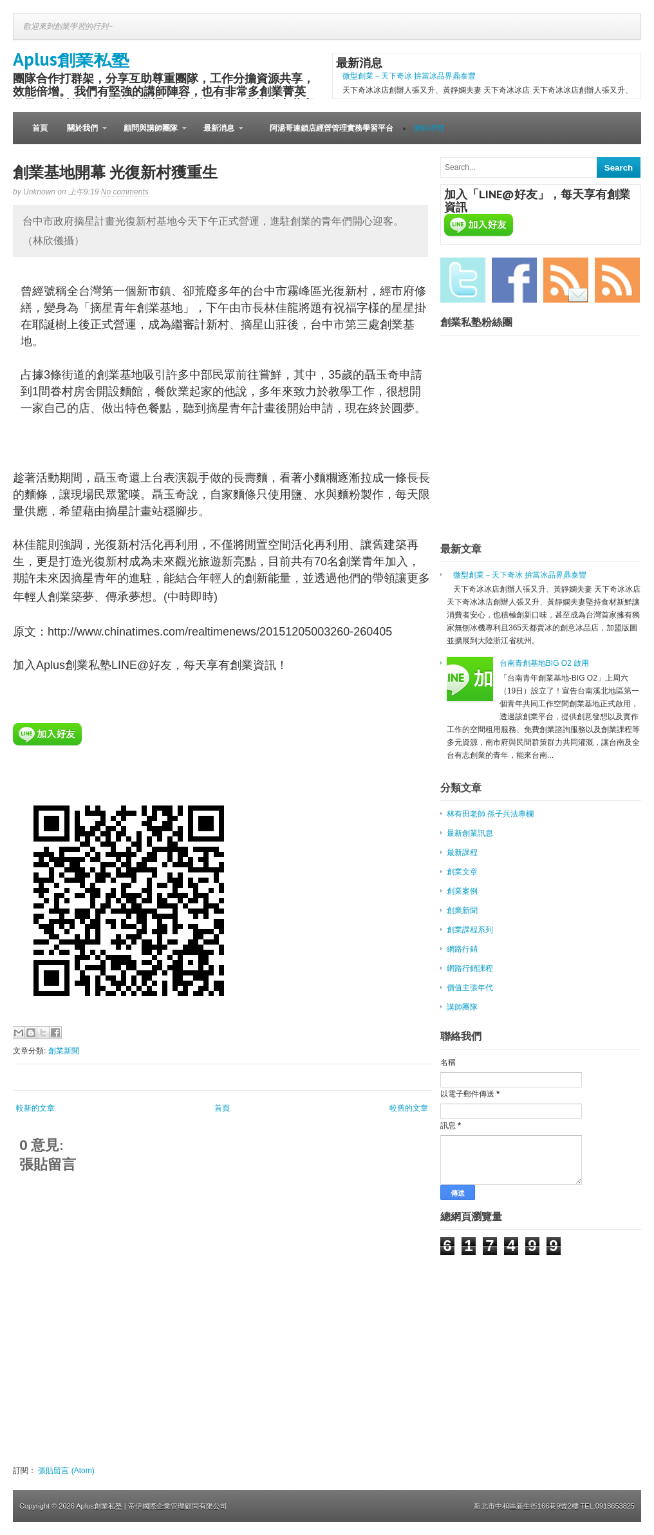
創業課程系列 (470, 929)
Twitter (462, 280)
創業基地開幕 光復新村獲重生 (115, 172)
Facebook (514, 280)
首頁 (40, 128)
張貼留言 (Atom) (66, 1470)
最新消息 (218, 134)
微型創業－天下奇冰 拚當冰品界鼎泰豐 (409, 75)
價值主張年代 (470, 987)
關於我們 (82, 134)
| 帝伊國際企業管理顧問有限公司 (175, 1506)
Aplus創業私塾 (71, 59)
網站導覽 (429, 128)
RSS (617, 280)
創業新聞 (63, 1050)
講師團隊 (462, 1007)
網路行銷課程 (470, 968)
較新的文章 (35, 1108)
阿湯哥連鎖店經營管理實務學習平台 (331, 128)
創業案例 (462, 891)
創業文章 (462, 871)
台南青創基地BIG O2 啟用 (544, 663)
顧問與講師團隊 (150, 134)
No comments (125, 191)
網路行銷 (462, 949)
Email (565, 280)
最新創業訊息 (470, 833)
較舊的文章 (408, 1108)
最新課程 (462, 852)
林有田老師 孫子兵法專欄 (490, 813)
